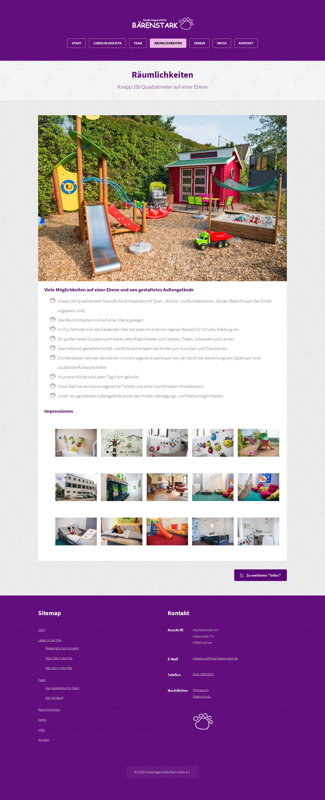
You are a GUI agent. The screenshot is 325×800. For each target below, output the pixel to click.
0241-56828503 (203, 674)
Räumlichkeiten (168, 43)
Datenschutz (201, 696)
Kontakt (246, 43)
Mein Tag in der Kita (58, 658)
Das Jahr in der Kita (58, 668)
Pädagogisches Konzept (62, 648)
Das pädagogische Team (62, 688)
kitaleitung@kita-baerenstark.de (215, 658)
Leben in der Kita (107, 43)
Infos (222, 43)
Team (138, 43)
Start (76, 43)
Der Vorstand (54, 697)
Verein (199, 43)
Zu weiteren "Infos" (263, 575)
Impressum (201, 690)
